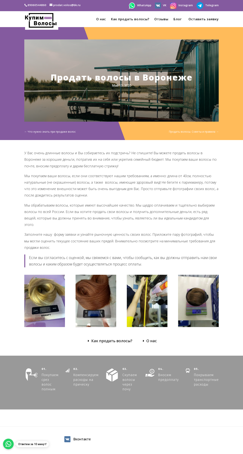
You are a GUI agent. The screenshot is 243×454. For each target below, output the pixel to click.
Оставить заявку (203, 19)
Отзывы (161, 19)
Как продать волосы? (130, 19)
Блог (177, 19)
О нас (101, 19)
